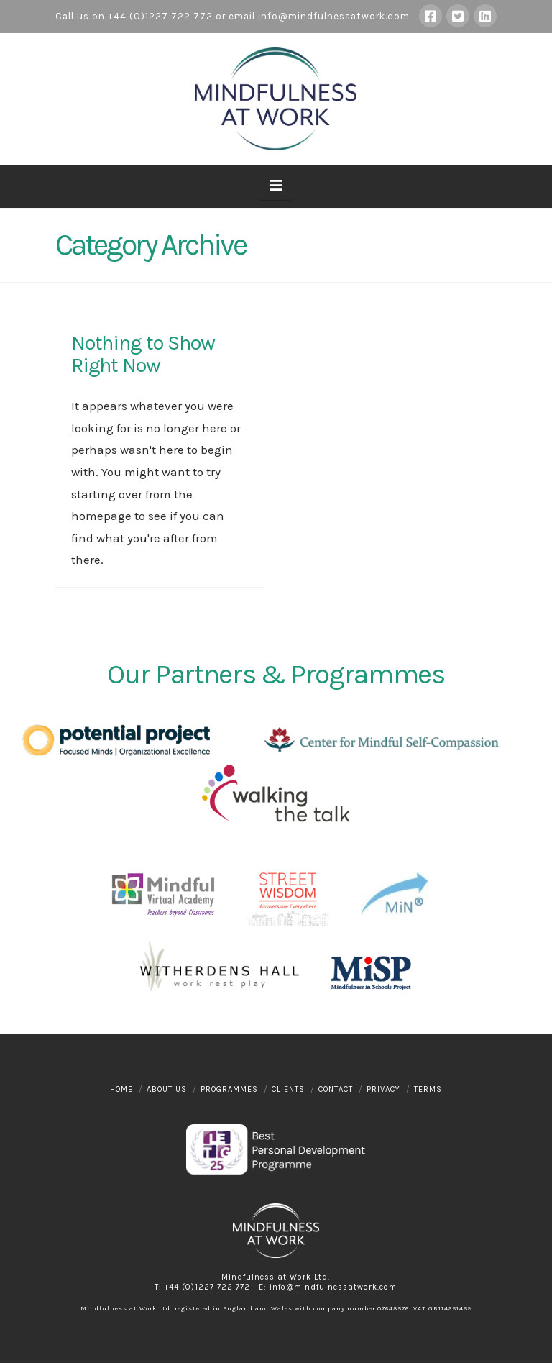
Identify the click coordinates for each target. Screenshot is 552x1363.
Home (121, 1089)
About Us (167, 1089)
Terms (428, 1089)
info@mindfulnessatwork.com (334, 16)
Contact (335, 1089)
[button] (275, 186)
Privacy (383, 1089)
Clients (288, 1089)
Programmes (229, 1089)
